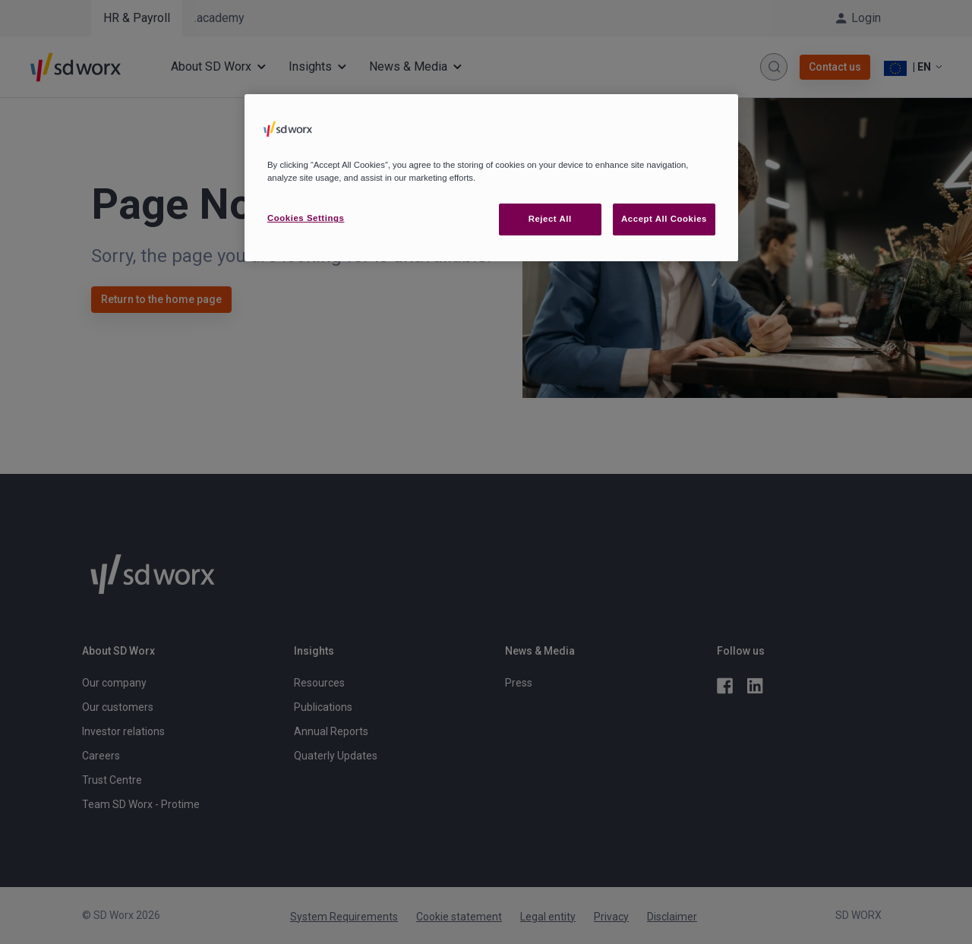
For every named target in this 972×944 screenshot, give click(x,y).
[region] (491, 177)
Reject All (550, 218)
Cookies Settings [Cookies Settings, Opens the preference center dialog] (305, 218)
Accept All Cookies (664, 218)
